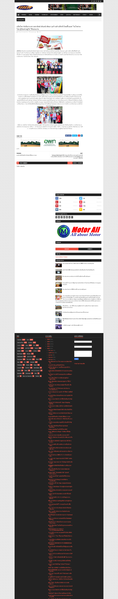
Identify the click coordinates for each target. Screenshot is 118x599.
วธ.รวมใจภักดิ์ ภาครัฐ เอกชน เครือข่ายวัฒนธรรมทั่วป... (60, 559)
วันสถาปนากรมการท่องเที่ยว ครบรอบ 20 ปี (58, 299)
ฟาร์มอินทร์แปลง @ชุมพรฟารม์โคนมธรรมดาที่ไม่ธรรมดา (91, 144)
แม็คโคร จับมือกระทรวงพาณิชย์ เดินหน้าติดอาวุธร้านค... (60, 277)
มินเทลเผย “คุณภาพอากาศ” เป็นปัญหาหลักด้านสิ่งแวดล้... (60, 326)
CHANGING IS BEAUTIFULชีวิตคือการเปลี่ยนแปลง (59, 523)
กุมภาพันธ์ (51, 578)
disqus (65, 167)
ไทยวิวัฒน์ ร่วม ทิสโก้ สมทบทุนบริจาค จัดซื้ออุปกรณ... (60, 238)
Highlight (82, 73)
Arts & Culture (36, 231)
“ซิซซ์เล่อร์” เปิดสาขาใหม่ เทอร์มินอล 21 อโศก (59, 457)
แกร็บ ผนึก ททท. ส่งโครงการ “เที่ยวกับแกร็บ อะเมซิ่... (60, 283)
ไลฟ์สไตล (27, 231)
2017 (48, 589)
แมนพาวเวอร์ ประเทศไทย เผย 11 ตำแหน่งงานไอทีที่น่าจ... (60, 418)
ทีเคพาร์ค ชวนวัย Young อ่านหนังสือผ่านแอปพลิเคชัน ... (58, 344)
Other (84, 14)
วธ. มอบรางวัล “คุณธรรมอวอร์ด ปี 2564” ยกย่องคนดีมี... (60, 322)
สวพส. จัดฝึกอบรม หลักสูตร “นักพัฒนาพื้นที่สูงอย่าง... (59, 296)
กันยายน (51, 221)
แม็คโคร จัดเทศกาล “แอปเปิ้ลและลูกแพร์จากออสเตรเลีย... (59, 231)
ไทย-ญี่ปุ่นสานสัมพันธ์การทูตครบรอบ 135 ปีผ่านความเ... (59, 305)
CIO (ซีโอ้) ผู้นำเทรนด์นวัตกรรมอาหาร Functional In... (60, 379)
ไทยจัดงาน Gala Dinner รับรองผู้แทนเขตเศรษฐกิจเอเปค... (60, 351)
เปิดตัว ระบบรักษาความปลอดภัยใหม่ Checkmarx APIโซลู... (60, 382)
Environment (28, 237)
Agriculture (19, 237)
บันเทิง (18, 212)
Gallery (26, 234)
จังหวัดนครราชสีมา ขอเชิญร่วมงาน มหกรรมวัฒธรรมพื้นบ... (60, 552)
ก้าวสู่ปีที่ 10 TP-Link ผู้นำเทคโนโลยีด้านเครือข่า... (60, 441)
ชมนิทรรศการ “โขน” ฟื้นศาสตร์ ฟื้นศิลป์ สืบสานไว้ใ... (60, 400)
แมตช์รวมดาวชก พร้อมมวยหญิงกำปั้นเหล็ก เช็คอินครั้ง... (59, 249)
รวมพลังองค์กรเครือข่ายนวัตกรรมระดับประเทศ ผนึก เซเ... (59, 312)
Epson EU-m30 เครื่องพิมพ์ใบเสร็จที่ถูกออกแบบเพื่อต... (60, 411)
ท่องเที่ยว (30, 206)
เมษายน (51, 573)
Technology (45, 14)
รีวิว (25, 226)
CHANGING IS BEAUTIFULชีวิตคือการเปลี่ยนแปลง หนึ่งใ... (59, 330)
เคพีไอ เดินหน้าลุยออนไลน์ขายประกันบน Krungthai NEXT (58, 519)
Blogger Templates (37, 596)
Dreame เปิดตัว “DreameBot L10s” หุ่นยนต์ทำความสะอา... (58, 337)
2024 (48, 208)
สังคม (27, 209)
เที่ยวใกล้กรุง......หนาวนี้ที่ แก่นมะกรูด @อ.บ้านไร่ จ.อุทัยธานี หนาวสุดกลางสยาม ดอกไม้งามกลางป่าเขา (91, 138)
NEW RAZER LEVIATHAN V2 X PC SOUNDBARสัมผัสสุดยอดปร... (60, 407)
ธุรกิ (18, 240)
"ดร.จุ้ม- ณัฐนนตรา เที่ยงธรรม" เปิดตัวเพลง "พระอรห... (60, 495)
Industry (27, 229)
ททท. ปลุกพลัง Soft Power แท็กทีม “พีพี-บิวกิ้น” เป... (59, 534)
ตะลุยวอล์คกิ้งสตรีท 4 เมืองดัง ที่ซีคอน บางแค (59, 280)
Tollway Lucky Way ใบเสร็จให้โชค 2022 (57, 293)
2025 (48, 205)
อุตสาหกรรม (29, 220)
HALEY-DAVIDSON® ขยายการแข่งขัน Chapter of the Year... (60, 434)
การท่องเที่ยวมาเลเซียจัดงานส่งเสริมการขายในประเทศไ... (59, 404)
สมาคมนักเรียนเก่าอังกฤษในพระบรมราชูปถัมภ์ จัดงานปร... (60, 259)
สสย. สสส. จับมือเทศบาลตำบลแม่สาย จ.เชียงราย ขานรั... (60, 315)
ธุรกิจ (40, 32)
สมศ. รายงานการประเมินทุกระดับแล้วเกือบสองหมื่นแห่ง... (59, 372)
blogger (60, 167)
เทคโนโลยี (27, 212)
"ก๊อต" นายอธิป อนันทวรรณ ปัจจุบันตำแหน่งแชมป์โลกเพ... (59, 375)
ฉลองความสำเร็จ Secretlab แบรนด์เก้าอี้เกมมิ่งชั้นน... (59, 358)
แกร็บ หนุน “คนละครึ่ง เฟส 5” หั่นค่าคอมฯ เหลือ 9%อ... (60, 437)
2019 (48, 587)
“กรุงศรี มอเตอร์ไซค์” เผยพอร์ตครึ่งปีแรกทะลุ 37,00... (59, 340)
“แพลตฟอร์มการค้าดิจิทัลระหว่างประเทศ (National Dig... (58, 516)
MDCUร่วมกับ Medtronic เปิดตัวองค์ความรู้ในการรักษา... (60, 470)
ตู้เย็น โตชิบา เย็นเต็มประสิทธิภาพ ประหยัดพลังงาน (58, 447)
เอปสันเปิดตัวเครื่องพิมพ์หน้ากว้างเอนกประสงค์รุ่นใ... (60, 235)
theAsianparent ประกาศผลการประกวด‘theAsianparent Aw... (56, 393)
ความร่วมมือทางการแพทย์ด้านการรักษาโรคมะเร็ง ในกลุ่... (60, 502)
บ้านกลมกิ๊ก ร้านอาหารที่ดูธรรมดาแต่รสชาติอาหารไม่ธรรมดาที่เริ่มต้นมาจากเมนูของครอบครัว (92, 108)
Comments (95, 73)
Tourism (37, 14)
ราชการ (19, 209)
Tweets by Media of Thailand (82, 81)
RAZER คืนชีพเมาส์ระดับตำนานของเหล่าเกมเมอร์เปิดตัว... (60, 354)
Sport (62, 14)
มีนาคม (50, 575)
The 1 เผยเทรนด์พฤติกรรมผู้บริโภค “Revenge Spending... (59, 509)
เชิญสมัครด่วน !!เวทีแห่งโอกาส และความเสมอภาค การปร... (59, 386)
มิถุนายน (51, 569)
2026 (48, 203)
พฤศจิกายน (51, 216)
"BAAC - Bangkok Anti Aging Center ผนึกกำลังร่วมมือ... (59, 498)
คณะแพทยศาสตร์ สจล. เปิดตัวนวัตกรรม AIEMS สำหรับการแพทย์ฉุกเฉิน (92, 88)
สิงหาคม (51, 223)
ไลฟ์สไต (37, 240)
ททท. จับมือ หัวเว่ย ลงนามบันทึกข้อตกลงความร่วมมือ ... (60, 505)
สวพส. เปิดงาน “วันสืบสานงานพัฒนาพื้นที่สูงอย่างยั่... (60, 488)
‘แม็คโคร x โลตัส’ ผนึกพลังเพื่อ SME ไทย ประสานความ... (60, 421)
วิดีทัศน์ (19, 234)
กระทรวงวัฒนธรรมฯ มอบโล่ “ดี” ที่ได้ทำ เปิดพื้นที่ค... (60, 256)
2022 (48, 212)
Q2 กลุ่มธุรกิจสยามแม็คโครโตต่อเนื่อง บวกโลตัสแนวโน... (60, 512)
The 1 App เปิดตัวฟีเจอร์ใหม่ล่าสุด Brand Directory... (58, 290)
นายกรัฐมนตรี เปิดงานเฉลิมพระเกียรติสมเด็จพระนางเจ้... (60, 491)
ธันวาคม (51, 214)
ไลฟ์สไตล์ (19, 203)
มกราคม (51, 580)
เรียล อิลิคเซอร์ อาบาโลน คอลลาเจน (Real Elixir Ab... (60, 226)
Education (32, 226)
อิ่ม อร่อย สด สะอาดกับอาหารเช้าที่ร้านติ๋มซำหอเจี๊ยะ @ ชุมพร (91, 101)
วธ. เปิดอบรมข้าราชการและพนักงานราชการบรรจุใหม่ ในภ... (59, 467)
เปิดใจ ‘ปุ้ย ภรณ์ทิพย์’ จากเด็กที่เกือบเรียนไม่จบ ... (60, 431)
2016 (48, 592)
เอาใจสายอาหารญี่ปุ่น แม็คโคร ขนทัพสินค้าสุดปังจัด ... (60, 270)
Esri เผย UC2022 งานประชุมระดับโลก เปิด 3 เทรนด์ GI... (59, 545)
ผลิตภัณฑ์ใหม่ (20, 206)
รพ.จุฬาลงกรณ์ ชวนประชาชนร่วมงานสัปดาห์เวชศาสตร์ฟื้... (60, 459)
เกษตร (26, 215)
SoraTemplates (24, 596)
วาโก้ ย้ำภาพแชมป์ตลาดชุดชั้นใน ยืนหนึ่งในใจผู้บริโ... (60, 286)
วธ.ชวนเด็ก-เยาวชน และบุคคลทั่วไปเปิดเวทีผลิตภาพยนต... (60, 397)
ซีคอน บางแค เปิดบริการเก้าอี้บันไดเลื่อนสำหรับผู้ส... (60, 263)
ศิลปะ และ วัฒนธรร (36, 234)
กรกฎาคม (51, 566)
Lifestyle (68, 14)
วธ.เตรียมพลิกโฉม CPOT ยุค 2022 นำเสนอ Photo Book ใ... (60, 477)
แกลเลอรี (19, 231)
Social (30, 14)
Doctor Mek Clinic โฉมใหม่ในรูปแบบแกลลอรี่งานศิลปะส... (60, 389)
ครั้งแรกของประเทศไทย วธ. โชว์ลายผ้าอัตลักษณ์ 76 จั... (60, 555)
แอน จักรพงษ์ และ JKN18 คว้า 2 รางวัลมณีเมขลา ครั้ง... (60, 319)
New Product (76, 14)
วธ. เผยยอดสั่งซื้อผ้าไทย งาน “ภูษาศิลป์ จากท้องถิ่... (59, 481)
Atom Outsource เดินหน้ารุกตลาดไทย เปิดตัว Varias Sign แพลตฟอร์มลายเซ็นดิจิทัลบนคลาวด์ (92, 151)
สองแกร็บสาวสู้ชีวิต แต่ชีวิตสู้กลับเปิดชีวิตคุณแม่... (60, 525)
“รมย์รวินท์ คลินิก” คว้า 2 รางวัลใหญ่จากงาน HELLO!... (59, 361)
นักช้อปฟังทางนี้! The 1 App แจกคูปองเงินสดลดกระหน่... (59, 347)
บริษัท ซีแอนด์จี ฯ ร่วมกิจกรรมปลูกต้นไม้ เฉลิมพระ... (59, 531)
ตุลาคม (50, 219)
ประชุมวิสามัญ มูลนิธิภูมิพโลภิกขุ (56, 229)
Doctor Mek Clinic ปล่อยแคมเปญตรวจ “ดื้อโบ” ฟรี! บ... (59, 245)
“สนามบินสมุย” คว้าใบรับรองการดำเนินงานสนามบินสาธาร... (59, 252)
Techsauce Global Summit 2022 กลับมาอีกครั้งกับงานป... (60, 274)
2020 (48, 585)
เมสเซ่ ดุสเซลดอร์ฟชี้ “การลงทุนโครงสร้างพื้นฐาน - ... (59, 368)
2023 (48, 210)
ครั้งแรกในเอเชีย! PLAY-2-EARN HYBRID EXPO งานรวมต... (60, 563)
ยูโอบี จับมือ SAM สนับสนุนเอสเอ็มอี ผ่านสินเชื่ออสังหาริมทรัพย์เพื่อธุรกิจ (92, 95)
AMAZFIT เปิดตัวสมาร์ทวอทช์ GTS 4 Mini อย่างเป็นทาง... (60, 301)
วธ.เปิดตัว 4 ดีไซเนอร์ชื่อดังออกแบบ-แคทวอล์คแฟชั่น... (59, 548)
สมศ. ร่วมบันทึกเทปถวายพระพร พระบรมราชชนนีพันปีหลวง (60, 450)
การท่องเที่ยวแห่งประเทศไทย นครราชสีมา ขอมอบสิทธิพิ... (59, 484)
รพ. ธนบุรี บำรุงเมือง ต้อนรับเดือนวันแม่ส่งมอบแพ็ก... (59, 538)
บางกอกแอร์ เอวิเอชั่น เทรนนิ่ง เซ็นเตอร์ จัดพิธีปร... (59, 541)
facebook (70, 167)
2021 (48, 583)
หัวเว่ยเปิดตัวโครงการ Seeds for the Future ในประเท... (59, 414)
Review (91, 14)
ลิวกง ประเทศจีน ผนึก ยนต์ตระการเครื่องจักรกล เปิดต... (59, 308)
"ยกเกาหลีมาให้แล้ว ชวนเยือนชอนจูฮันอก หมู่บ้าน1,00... (58, 242)
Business (24, 14)
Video (36, 237)
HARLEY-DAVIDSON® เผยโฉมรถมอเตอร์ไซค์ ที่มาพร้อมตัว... (60, 527)
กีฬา (34, 209)
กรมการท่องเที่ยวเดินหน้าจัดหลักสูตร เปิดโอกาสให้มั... (59, 474)
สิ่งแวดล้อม (29, 223)
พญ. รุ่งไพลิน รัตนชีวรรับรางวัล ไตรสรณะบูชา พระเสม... (59, 463)
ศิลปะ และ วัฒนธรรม (27, 240)
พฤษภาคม (51, 571)
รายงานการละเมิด (79, 228)
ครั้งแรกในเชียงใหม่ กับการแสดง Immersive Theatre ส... (58, 333)
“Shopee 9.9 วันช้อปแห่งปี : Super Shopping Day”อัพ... (59, 267)
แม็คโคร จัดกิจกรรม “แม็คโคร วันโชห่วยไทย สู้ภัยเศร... (60, 443)
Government (19, 223)
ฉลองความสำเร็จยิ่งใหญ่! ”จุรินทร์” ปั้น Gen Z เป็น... (59, 428)
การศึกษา (35, 215)
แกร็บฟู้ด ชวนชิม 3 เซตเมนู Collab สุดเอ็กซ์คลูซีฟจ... (59, 425)
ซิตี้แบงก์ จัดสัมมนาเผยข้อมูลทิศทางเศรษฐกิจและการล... (60, 365)
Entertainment (54, 14)
